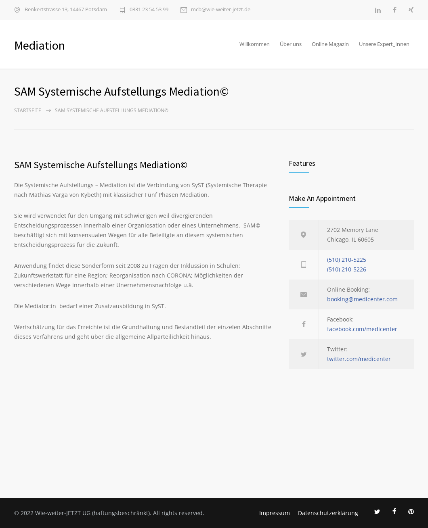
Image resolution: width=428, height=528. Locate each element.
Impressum (274, 513)
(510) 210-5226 (346, 269)
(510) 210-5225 (346, 259)
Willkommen (254, 44)
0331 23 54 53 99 (149, 10)
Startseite (27, 110)
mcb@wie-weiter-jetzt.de (220, 10)
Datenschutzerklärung (328, 513)
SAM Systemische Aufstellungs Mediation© (100, 165)
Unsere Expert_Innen (384, 44)
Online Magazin (330, 44)
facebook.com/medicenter (362, 329)
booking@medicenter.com (362, 299)
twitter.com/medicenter (359, 359)
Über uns (291, 44)
